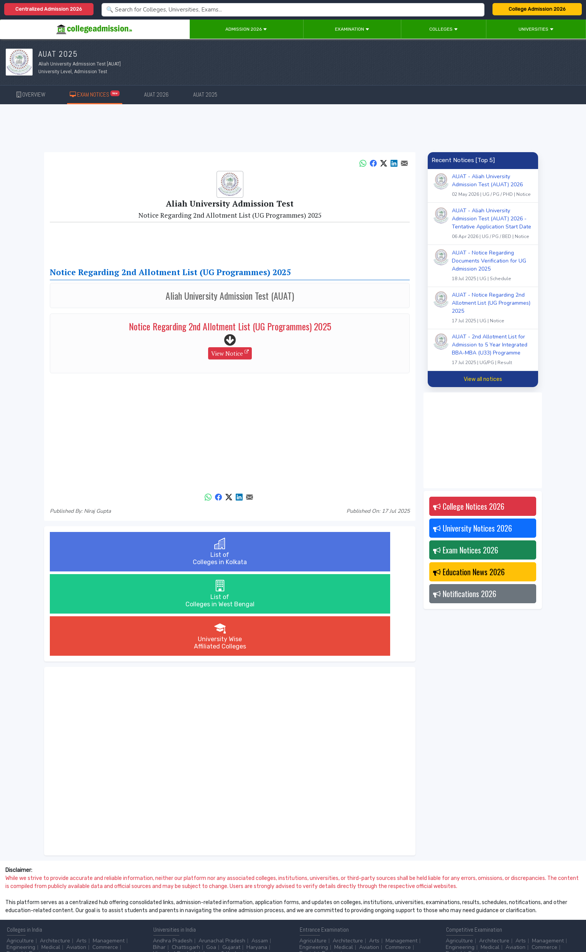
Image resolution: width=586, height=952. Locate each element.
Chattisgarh (186, 863)
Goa (211, 863)
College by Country (322, 902)
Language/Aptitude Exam (384, 909)
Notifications (464, 593)
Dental (15, 869)
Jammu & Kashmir (224, 869)
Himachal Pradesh (175, 869)
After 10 (19, 896)
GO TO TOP (567, 925)
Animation (216, 896)
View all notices (483, 379)
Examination (352, 29)
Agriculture (20, 856)
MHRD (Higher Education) (536, 896)
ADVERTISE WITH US (132, 925)
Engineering (21, 863)
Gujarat (231, 863)
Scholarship (366, 902)
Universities (536, 29)
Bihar (159, 863)
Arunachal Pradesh (222, 856)
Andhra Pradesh (172, 856)
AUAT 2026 (156, 94)
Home (10, 925)
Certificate (106, 896)
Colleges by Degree (323, 896)
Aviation (76, 863)
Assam (259, 856)
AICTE (453, 896)
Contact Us (33, 925)
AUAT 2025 (205, 94)
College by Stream (376, 896)
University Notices (472, 528)
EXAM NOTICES (95, 94)
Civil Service (228, 902)
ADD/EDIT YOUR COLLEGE (185, 925)
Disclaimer (61, 925)
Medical (50, 863)
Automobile (167, 902)
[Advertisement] (293, 129)
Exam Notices (465, 550)
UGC (472, 896)
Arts (81, 856)
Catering (197, 902)
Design (37, 869)
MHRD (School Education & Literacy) (490, 902)
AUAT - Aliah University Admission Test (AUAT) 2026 (492, 186)
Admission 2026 (246, 29)
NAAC (491, 896)
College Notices (468, 506)
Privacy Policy (92, 925)
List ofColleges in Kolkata (110, 552)
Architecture (55, 856)
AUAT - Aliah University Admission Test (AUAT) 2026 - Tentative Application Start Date (492, 224)
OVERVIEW (30, 94)
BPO (192, 896)
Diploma (78, 896)
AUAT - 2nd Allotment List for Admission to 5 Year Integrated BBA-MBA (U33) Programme (492, 350)
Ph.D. (44, 902)
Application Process (323, 909)
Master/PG (19, 902)
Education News (469, 572)
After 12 (49, 896)
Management (109, 856)
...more (60, 869)
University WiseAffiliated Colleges (349, 552)
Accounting (167, 896)
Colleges (443, 29)
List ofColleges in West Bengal (229, 552)
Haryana (256, 863)
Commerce (105, 863)
